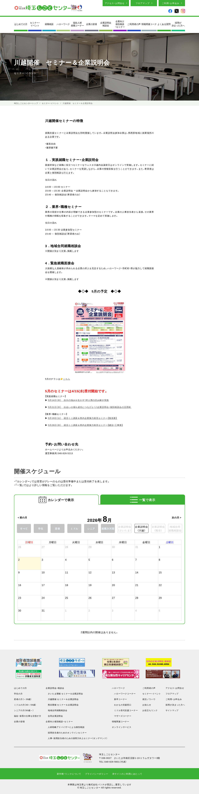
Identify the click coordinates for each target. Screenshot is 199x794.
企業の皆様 (91, 24)
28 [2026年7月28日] (66, 547)
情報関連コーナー (120, 721)
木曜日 (123, 542)
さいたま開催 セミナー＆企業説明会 (64, 693)
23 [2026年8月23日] (19, 598)
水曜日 (100, 542)
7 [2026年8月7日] (136, 559)
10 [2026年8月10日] (43, 572)
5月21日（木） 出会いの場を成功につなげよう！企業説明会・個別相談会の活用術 (90, 407)
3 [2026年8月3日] (42, 559)
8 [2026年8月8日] (159, 559)
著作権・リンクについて (69, 773)
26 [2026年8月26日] (90, 598)
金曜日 (146, 542)
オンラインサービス (121, 727)
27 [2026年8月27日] (113, 598)
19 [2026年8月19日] (90, 585)
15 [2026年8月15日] (160, 572)
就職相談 (49, 24)
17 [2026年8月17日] (43, 585)
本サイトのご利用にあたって (127, 773)
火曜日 (76, 542)
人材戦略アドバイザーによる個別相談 (65, 727)
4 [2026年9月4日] (136, 610)
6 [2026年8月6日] (112, 559)
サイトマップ (172, 710)
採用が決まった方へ (178, 24)
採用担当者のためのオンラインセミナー (66, 732)
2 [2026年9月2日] (89, 610)
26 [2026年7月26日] (19, 547)
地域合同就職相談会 (56, 710)
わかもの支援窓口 (121, 704)
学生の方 (18, 693)
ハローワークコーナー (124, 693)
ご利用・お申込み (170, 3)
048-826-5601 (112, 761)
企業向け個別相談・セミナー (120, 24)
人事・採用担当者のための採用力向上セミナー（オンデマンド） (76, 738)
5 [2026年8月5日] (89, 559)
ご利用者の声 (134, 24)
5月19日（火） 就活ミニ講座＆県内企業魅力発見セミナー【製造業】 (82, 418)
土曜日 (170, 542)
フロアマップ (142, 3)
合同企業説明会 (54, 715)
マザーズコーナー (121, 715)
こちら (66, 378)
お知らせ (146, 704)
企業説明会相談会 (105, 24)
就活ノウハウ (148, 699)
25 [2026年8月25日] (66, 598)
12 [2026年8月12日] (90, 572)
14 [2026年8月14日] (136, 572)
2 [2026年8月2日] (19, 559)
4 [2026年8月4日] (66, 559)
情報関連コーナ (149, 24)
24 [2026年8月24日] (43, 598)
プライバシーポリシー (96, 773)
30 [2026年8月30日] (19, 610)
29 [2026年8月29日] (160, 598)
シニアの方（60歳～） (24, 710)
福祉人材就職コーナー (77, 24)
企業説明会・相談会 (55, 687)
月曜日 (53, 542)
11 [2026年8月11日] (66, 572)
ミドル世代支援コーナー (125, 710)
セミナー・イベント (35, 24)
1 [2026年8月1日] (159, 547)
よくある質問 (164, 24)
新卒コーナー (119, 699)
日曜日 (29, 542)
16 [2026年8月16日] (19, 585)
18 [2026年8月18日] (66, 585)
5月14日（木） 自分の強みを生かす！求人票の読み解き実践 (78, 400)
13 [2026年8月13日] (113, 572)
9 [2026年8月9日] (19, 572)
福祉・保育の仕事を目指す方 (27, 715)
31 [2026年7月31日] (136, 547)
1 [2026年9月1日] (66, 610)
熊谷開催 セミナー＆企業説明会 (62, 704)
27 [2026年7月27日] (43, 547)
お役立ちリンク (149, 710)
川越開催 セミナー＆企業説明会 (62, 699)
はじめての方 (20, 24)
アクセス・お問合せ (115, 3)
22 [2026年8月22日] (160, 585)
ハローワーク (63, 24)
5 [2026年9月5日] (159, 610)
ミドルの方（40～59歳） (25, 704)
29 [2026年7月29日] (90, 547)
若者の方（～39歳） (23, 699)
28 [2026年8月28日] (136, 598)
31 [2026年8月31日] (43, 610)
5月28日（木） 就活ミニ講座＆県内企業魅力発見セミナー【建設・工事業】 (85, 425)
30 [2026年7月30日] (113, 547)
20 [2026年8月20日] (113, 585)
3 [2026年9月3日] (112, 610)
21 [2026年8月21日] (136, 585)
